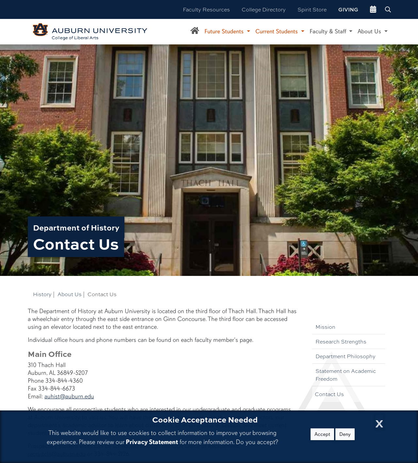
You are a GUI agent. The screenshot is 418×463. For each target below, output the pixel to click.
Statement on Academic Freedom (345, 374)
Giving (348, 9)
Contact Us (329, 394)
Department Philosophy (345, 356)
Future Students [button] (224, 31)
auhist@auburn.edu (69, 396)
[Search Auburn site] (388, 9)
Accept (322, 434)
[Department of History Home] (195, 31)
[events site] (373, 9)
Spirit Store (312, 9)
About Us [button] (370, 31)
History (42, 294)
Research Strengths (340, 341)
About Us (69, 294)
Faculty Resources (206, 9)
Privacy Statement (152, 442)
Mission (325, 326)
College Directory (264, 9)
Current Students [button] (277, 31)
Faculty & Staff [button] (329, 31)
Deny (345, 434)
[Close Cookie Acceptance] (379, 422)
